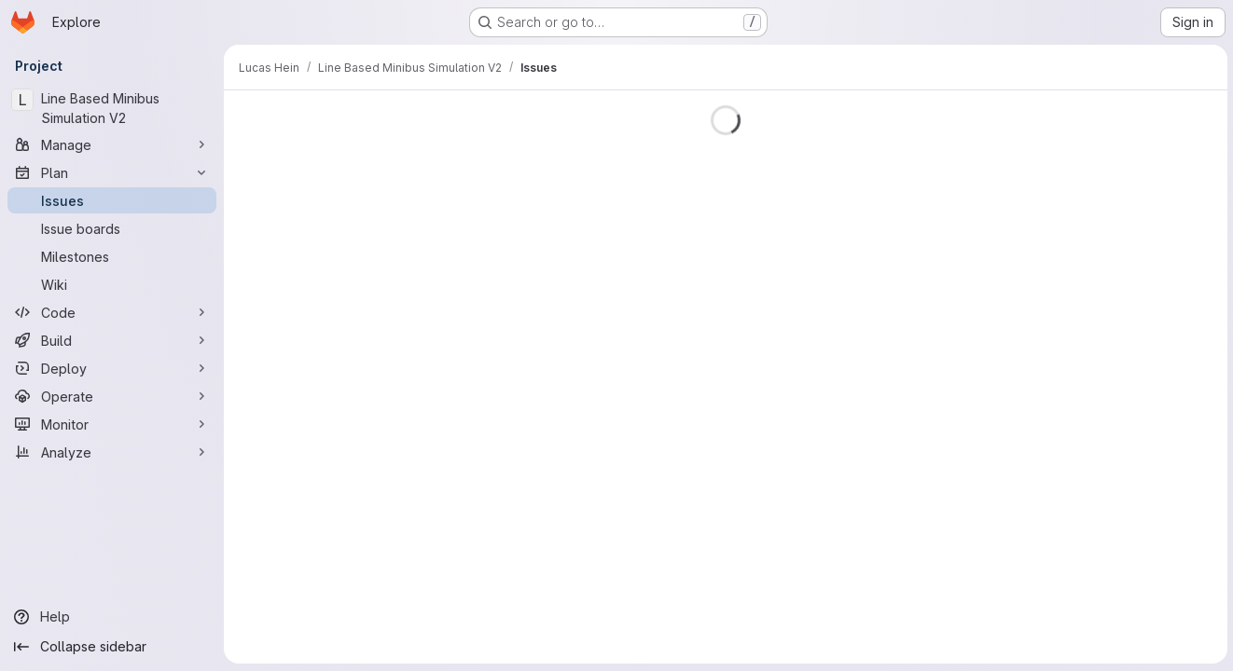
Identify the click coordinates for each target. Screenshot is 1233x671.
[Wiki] (111, 284)
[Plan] (111, 172)
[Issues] (111, 200)
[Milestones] (111, 256)
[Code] (111, 312)
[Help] (111, 617)
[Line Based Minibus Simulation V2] (111, 108)
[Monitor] (111, 424)
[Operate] (111, 396)
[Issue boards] (111, 228)
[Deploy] (111, 368)
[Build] (111, 340)
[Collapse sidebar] (111, 647)
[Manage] (111, 144)
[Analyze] (111, 452)
